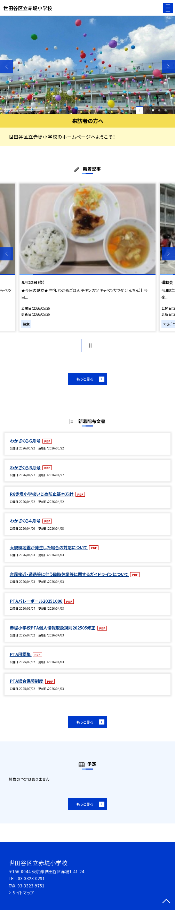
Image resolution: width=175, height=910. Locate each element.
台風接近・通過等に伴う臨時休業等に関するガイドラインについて (69, 574)
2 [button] (159, 110)
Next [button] (168, 66)
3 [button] (165, 110)
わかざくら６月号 (25, 441)
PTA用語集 (21, 654)
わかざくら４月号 (25, 520)
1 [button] (153, 110)
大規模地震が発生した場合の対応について (49, 547)
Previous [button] (6, 66)
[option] (87, 65)
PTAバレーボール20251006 (36, 601)
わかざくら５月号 (25, 467)
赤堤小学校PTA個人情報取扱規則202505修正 (53, 628)
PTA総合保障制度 (27, 681)
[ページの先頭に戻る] (166, 901)
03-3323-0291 (31, 878)
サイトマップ (23, 892)
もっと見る (85, 379)
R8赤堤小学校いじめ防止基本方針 (42, 494)
